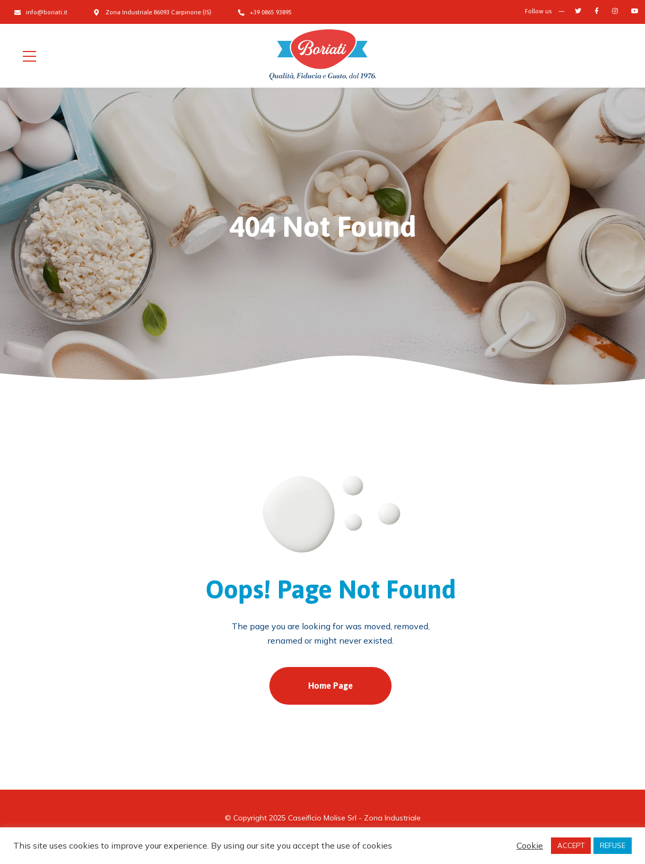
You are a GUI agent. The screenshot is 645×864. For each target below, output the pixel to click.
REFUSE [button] (612, 845)
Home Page (330, 685)
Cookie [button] (529, 845)
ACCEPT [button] (570, 845)
